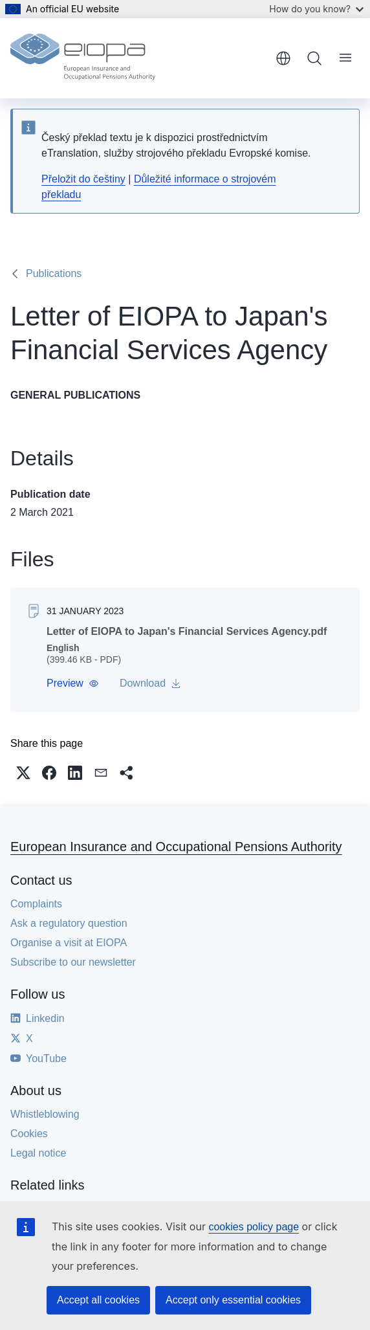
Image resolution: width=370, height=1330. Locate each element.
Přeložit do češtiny (83, 178)
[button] (73, 683)
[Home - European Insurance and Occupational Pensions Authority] (82, 58)
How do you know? (316, 8)
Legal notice (38, 1152)
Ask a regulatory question (68, 923)
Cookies (29, 1133)
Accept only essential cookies (233, 1299)
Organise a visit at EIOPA (68, 942)
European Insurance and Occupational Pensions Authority (176, 846)
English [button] (283, 58)
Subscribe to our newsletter (73, 962)
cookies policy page (253, 1226)
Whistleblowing (45, 1114)
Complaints (36, 903)
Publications (54, 273)
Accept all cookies (98, 1299)
